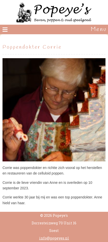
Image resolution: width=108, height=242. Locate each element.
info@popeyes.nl (54, 238)
